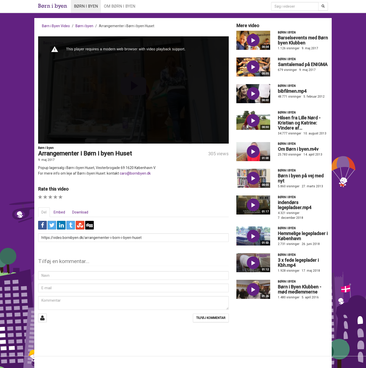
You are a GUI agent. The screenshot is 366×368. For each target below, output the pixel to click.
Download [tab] (80, 212)
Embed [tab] (59, 212)
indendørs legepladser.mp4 (294, 205)
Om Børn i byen (119, 6)
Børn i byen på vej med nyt (301, 178)
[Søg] (323, 6)
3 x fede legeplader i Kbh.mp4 (298, 262)
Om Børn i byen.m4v (298, 149)
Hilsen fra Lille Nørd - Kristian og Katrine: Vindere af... (299, 123)
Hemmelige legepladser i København (303, 236)
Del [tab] (44, 212)
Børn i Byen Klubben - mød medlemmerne (299, 289)
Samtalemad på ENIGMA (303, 64)
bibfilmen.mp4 (292, 91)
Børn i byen (86, 6)
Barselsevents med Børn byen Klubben (303, 40)
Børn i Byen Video (56, 26)
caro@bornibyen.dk (135, 173)
